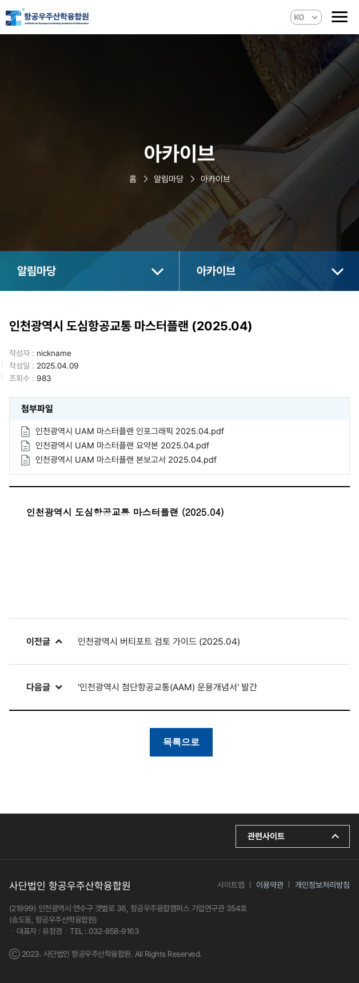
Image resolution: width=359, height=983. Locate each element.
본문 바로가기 (0, 0)
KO (299, 17)
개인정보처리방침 (322, 884)
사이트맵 (231, 884)
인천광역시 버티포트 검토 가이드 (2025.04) (159, 641)
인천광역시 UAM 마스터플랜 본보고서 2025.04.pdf (126, 460)
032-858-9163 (114, 931)
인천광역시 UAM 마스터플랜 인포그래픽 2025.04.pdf (129, 431)
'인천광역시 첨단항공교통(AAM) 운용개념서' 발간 (167, 687)
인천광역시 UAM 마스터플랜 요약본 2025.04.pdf (122, 445)
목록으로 (181, 742)
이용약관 (270, 884)
